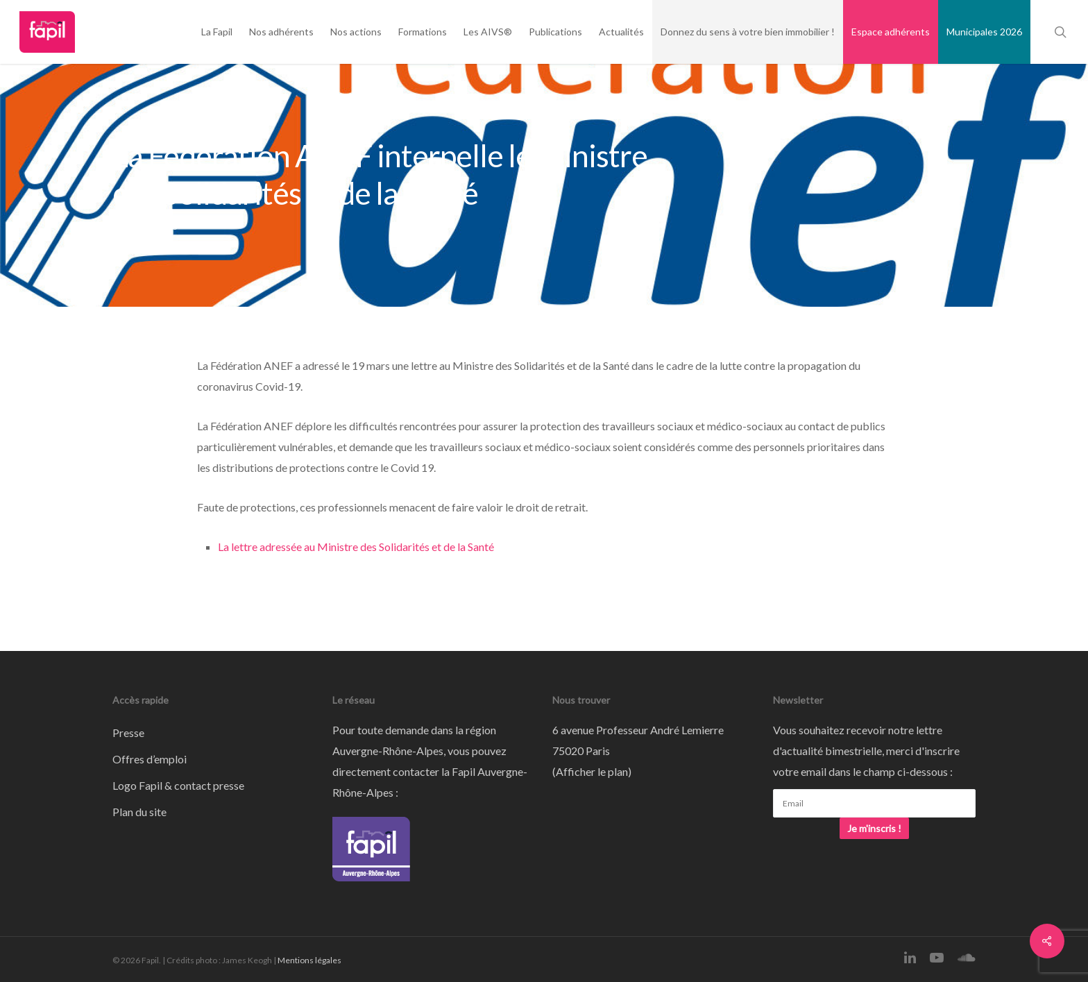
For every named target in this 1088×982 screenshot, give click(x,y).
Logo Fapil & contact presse (178, 785)
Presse (128, 732)
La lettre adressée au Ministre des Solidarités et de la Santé (356, 546)
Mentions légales (309, 960)
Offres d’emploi (149, 758)
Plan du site (139, 811)
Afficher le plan (592, 771)
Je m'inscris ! (874, 828)
